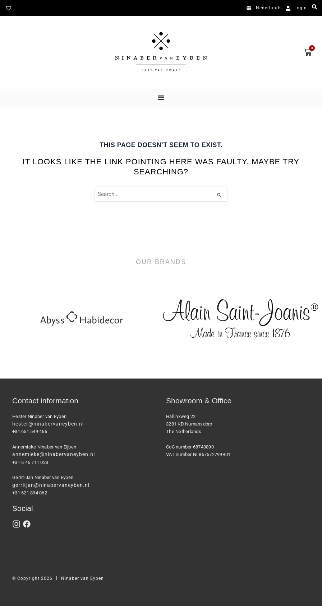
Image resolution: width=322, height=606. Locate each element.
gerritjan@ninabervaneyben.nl (50, 485)
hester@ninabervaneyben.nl (48, 424)
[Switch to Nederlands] (265, 8)
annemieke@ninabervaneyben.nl (53, 454)
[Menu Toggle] (161, 97)
